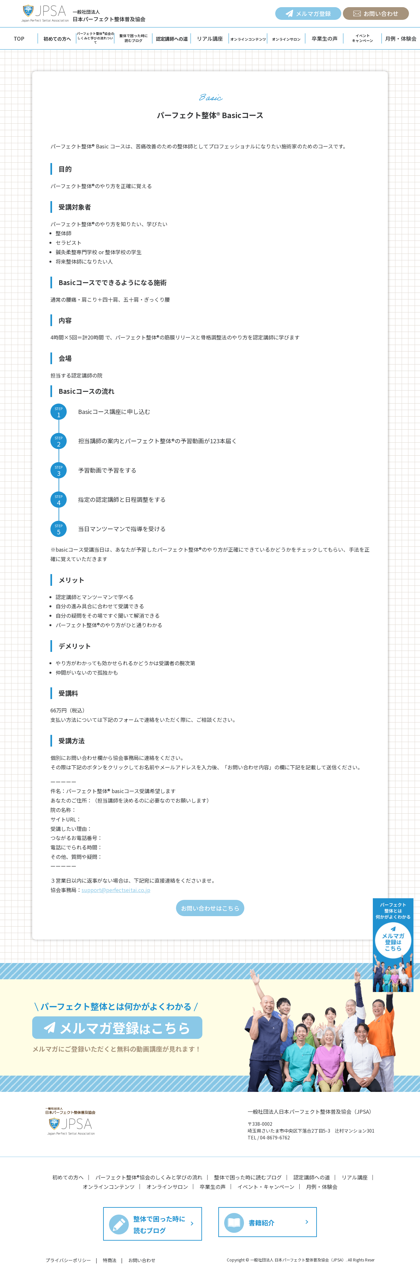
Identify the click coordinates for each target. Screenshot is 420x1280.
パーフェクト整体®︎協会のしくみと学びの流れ (148, 1177)
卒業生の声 (213, 1187)
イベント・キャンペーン (265, 1187)
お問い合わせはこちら (210, 908)
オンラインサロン (167, 1187)
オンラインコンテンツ (109, 1187)
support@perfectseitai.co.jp (116, 890)
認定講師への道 (311, 1177)
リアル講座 (355, 1177)
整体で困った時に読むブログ (248, 1177)
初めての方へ (68, 1177)
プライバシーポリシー (68, 1260)
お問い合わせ (142, 1260)
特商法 (109, 1260)
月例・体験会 (321, 1187)
